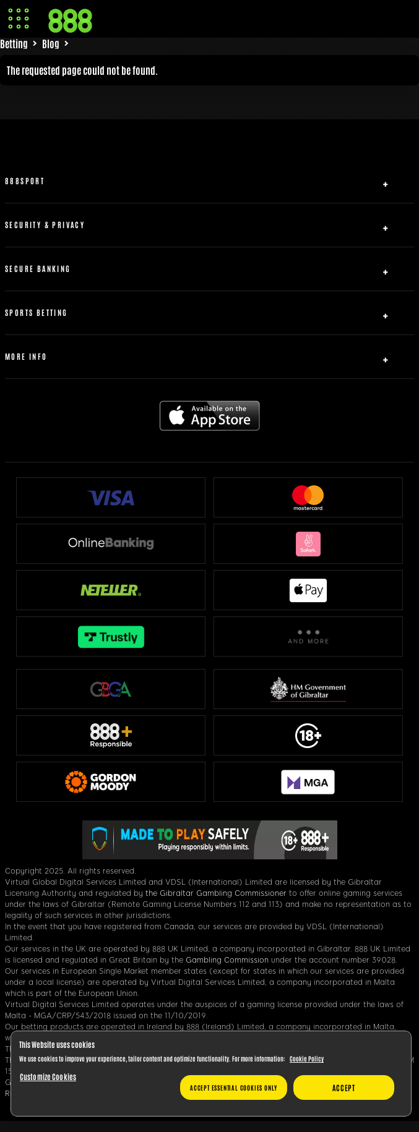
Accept (343, 1087)
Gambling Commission (227, 960)
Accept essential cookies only (233, 1087)
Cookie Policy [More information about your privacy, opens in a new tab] (307, 1058)
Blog (50, 43)
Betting (14, 43)
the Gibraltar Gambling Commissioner (216, 893)
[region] (211, 1074)
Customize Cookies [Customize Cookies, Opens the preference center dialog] (48, 1076)
